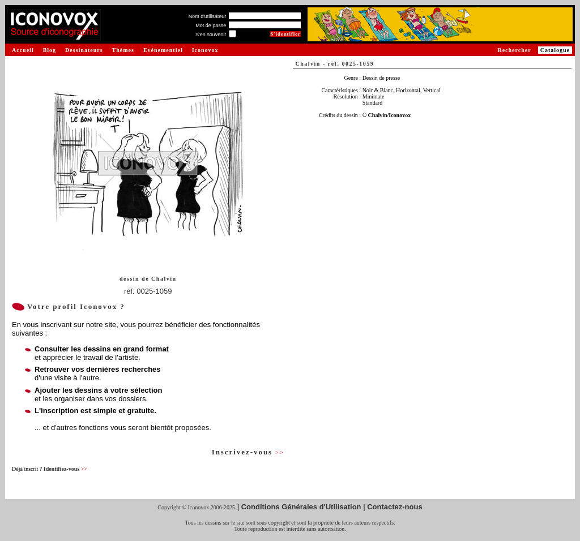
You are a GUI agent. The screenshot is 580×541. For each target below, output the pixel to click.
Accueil (23, 50)
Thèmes (123, 50)
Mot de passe (210, 25)
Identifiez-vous (65, 469)
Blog (49, 50)
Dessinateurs (84, 50)
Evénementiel (163, 50)
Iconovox (205, 50)
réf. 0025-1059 (148, 291)
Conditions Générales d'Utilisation (301, 507)
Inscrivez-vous (248, 452)
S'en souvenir (210, 34)
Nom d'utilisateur (208, 16)
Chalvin (163, 279)
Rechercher (514, 50)
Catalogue (555, 50)
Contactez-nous (395, 507)
